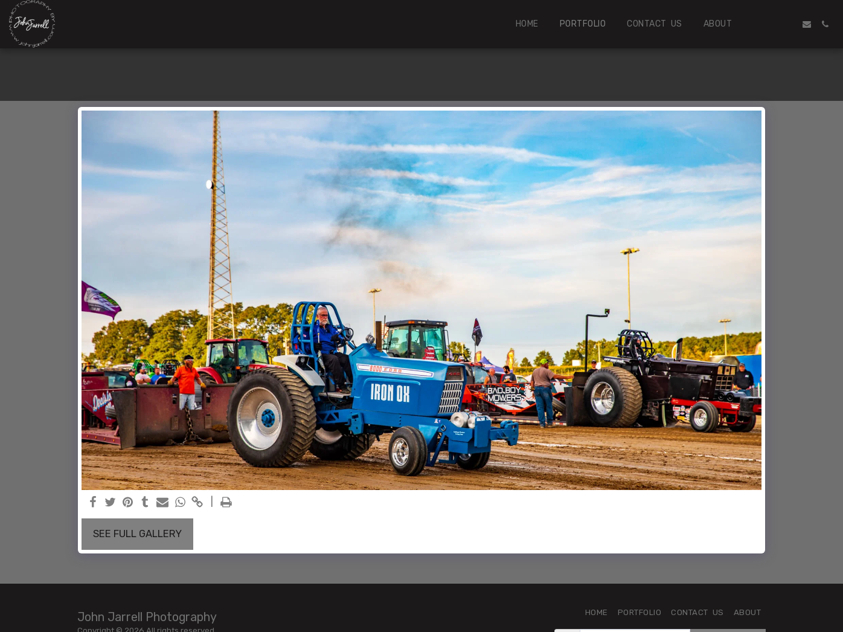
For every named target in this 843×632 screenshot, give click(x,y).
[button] (770, 24)
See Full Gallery (137, 534)
